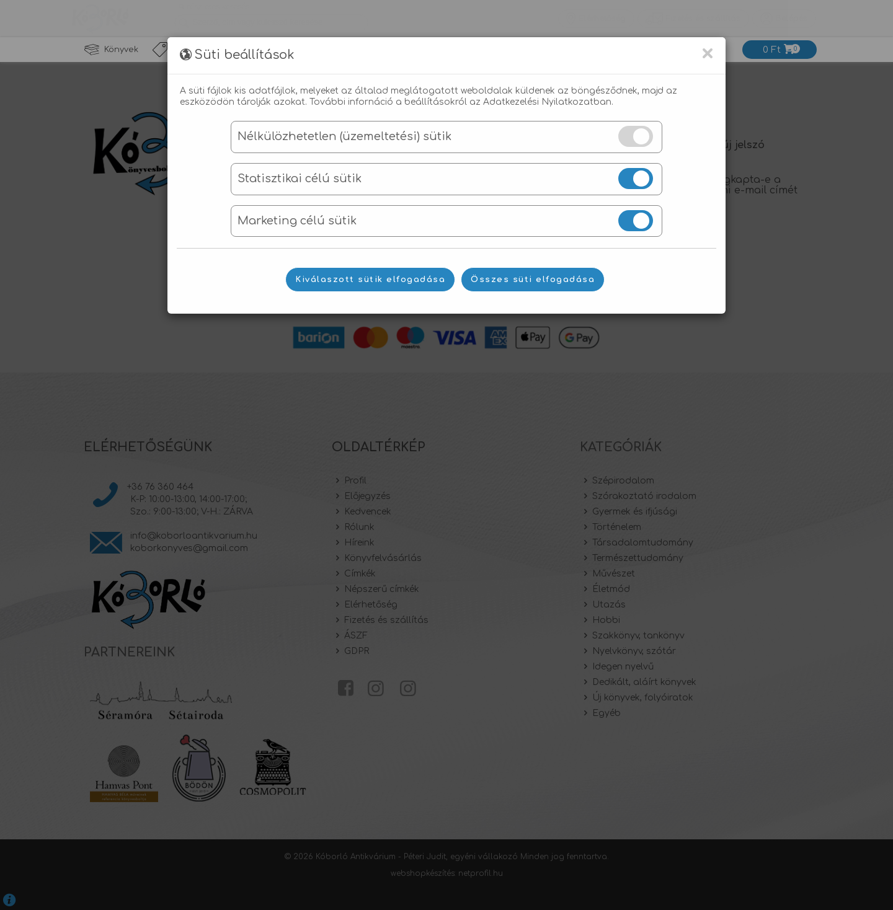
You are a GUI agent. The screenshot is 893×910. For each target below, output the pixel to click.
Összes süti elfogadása (533, 279)
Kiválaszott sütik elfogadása (370, 279)
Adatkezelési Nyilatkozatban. (548, 102)
